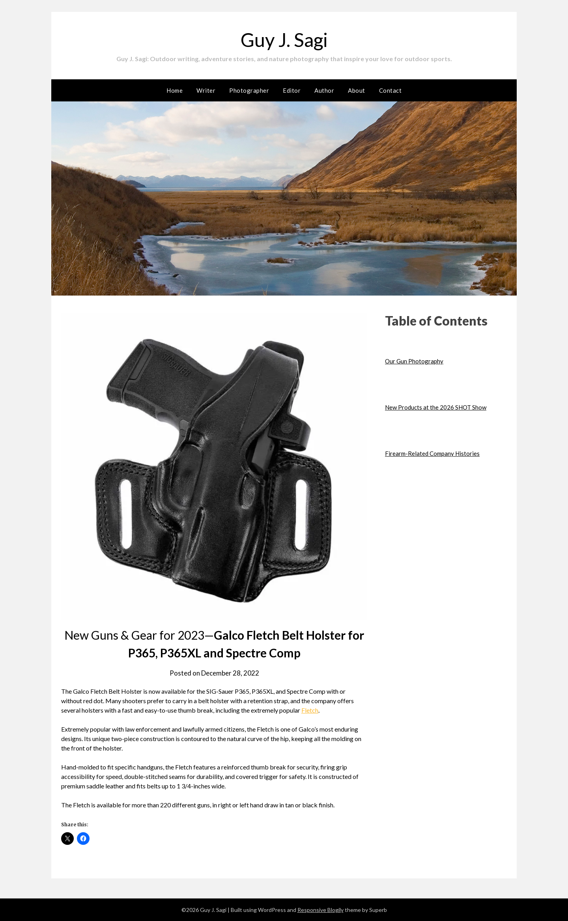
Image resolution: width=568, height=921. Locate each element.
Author (324, 90)
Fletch (309, 710)
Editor (292, 90)
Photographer (249, 90)
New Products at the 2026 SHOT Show (435, 407)
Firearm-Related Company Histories (432, 453)
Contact (390, 90)
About (356, 90)
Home (174, 90)
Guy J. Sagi (284, 39)
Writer (205, 90)
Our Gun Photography (414, 361)
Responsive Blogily (320, 909)
